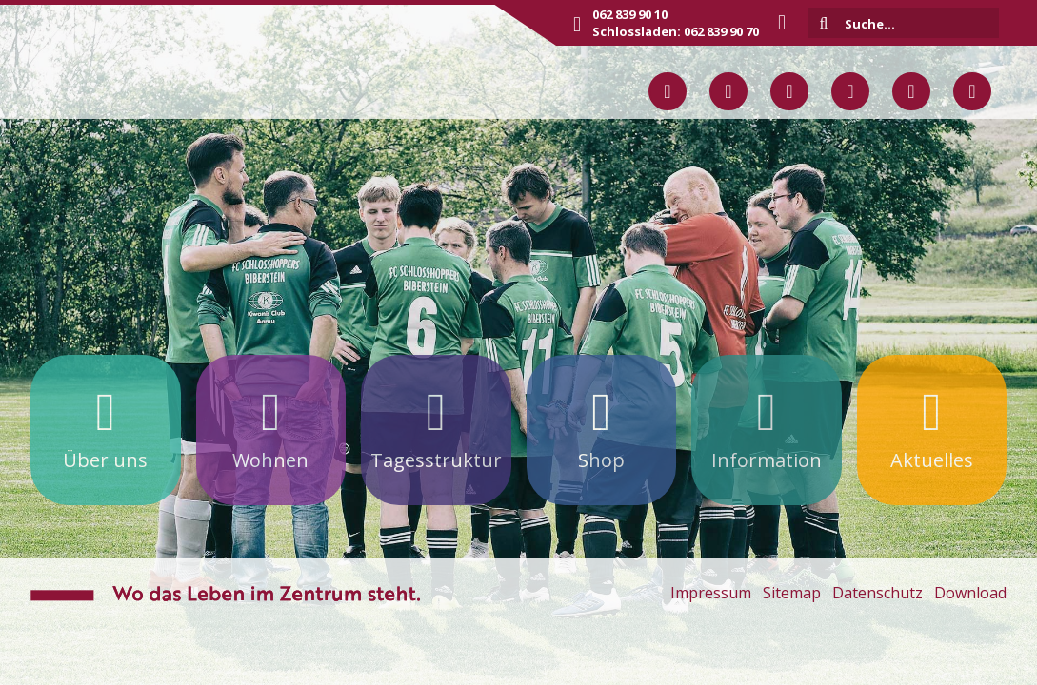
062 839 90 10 (630, 14)
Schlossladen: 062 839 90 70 (675, 31)
